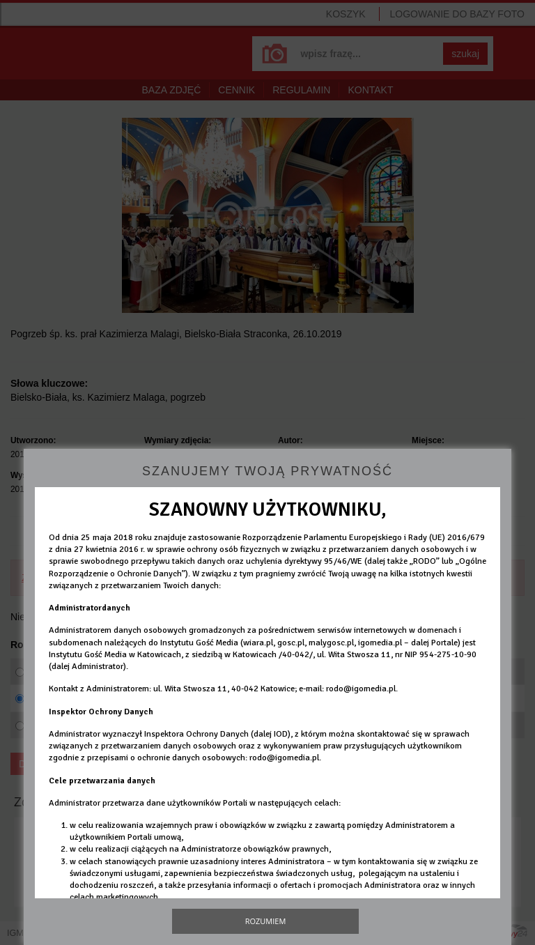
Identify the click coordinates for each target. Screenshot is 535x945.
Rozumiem (265, 921)
